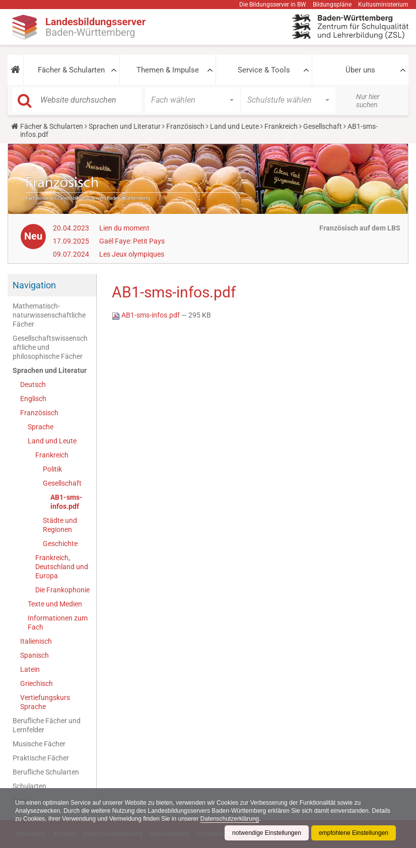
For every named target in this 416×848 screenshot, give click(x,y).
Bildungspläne (332, 4)
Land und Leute (234, 126)
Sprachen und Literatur (125, 126)
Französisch (185, 126)
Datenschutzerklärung (229, 818)
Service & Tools (264, 69)
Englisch (33, 399)
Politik (52, 469)
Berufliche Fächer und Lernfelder (47, 725)
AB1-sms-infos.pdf (66, 501)
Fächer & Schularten (71, 69)
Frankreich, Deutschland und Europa (61, 567)
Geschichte (60, 543)
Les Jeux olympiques (131, 254)
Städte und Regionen (60, 524)
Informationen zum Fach (58, 622)
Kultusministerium (383, 4)
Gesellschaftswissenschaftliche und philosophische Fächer (50, 347)
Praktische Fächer (41, 758)
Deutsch (33, 384)
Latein (30, 669)
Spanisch (34, 655)
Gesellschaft (322, 126)
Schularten (29, 786)
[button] (15, 70)
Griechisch (36, 683)
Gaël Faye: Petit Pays (132, 241)
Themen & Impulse (167, 69)
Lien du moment (124, 228)
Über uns (360, 69)
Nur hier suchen (368, 101)
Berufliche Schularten (46, 772)
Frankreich (281, 126)
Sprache (40, 427)
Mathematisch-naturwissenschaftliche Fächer (49, 315)
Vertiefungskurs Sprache (45, 702)
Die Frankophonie (62, 590)
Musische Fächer (39, 744)
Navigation (34, 285)
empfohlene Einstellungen (353, 832)
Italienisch (36, 641)
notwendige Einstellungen (266, 832)
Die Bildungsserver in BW (272, 4)
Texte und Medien (55, 604)
